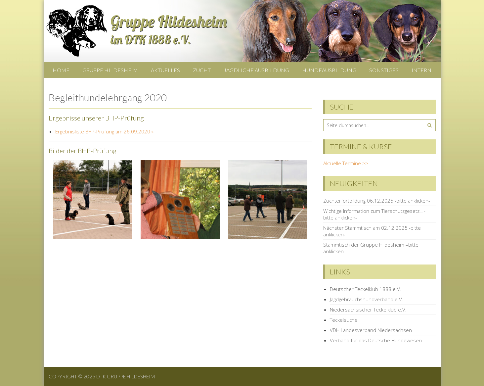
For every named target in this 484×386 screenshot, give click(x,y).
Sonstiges (384, 70)
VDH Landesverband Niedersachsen (371, 330)
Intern (421, 70)
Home (61, 70)
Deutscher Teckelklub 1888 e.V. (365, 289)
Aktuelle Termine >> (345, 163)
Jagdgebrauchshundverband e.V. (366, 299)
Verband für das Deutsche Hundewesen (376, 340)
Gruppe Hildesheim (110, 70)
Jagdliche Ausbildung (256, 70)
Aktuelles (165, 70)
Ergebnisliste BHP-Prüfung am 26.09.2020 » (104, 131)
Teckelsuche (344, 319)
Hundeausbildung (329, 70)
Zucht (202, 70)
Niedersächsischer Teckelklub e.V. (368, 309)
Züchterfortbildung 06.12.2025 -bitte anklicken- (376, 200)
